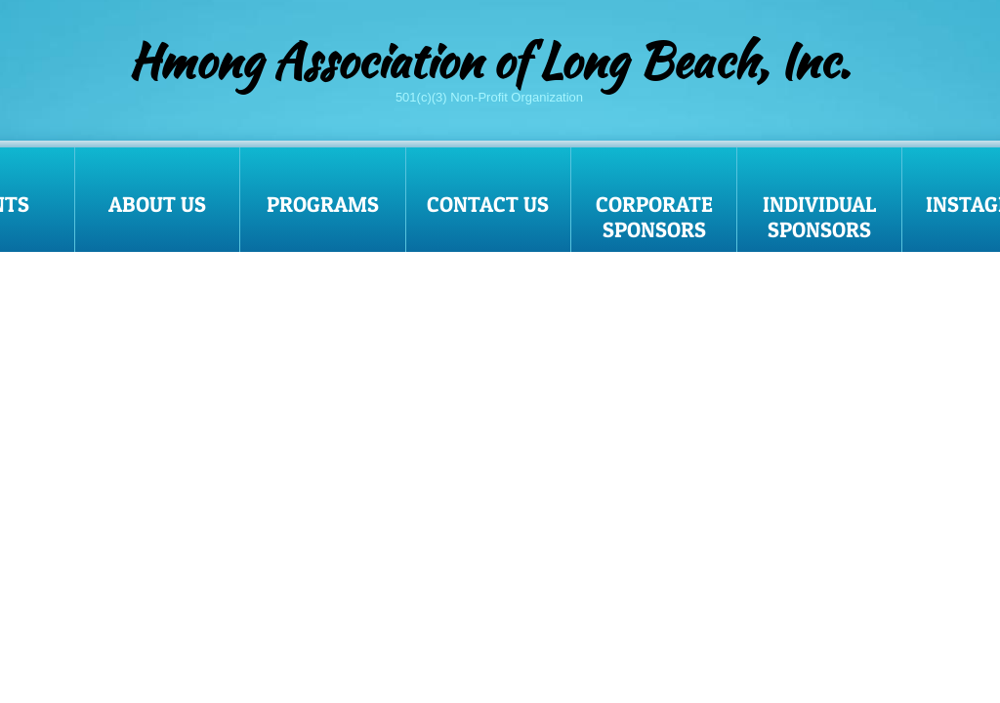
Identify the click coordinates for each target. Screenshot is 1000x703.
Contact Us (488, 204)
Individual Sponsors (819, 216)
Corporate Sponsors (654, 216)
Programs (323, 204)
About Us (157, 204)
